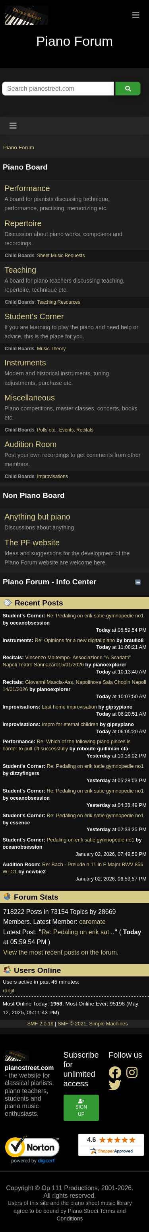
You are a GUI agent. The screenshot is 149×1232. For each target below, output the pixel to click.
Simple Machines (108, 1024)
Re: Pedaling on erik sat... (78, 932)
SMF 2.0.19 (40, 1024)
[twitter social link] (116, 1087)
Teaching (20, 270)
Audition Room (30, 444)
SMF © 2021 (72, 1024)
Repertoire (22, 223)
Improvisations (52, 476)
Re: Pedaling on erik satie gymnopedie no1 (95, 616)
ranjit (8, 991)
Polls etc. (46, 430)
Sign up (81, 1108)
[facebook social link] (117, 1075)
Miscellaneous (29, 397)
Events (66, 430)
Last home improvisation (69, 707)
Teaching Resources (58, 302)
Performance (27, 188)
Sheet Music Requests (61, 255)
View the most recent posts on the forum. (61, 952)
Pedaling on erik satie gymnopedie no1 (91, 840)
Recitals (84, 430)
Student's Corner (34, 316)
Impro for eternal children (70, 724)
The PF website (32, 542)
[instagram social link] (133, 1075)
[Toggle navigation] (136, 15)
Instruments (25, 362)
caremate (92, 921)
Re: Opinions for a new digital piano (75, 640)
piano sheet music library (101, 1203)
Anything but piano (37, 516)
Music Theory (51, 348)
